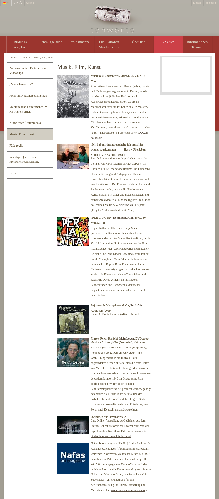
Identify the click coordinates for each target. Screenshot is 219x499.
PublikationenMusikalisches (109, 44)
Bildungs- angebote (21, 44)
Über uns (138, 42)
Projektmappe (80, 42)
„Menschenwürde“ (21, 84)
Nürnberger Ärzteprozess (25, 122)
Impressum (211, 2)
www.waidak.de (128, 205)
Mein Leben (126, 338)
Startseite (12, 57)
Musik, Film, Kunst (43, 57)
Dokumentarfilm (123, 217)
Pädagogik (16, 145)
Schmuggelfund (50, 42)
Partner (13, 173)
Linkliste (167, 42)
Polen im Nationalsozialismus (28, 95)
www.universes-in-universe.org (129, 490)
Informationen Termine (197, 44)
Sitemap (30, 2)
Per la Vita (136, 305)
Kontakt (197, 2)
